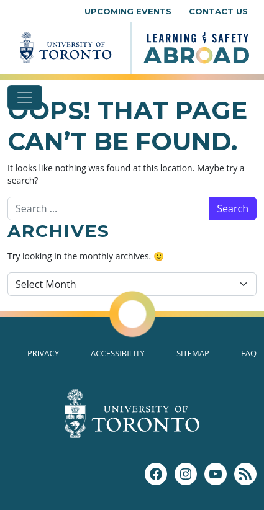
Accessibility (118, 353)
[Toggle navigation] (24, 97)
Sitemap (192, 353)
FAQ (249, 353)
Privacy (43, 353)
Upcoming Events (127, 11)
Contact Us (218, 11)
